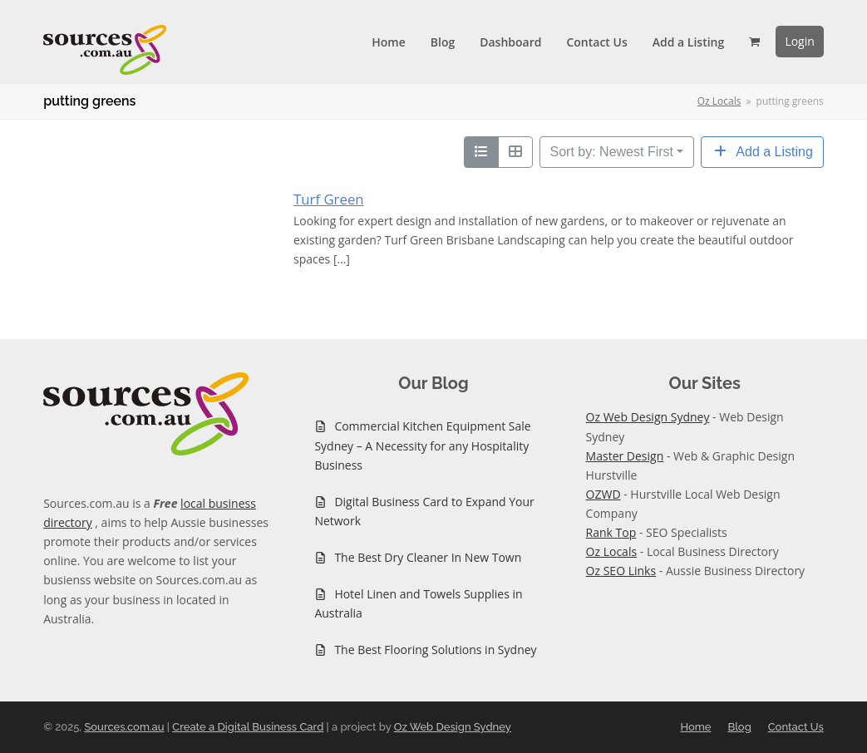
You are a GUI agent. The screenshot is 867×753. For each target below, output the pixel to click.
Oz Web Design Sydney (648, 417)
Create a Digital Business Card (247, 727)
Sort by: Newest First (611, 152)
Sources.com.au (124, 727)
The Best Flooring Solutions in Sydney (435, 649)
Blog (739, 727)
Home (695, 727)
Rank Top (611, 532)
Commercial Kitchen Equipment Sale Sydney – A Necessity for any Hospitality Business (422, 445)
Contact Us (796, 727)
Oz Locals (612, 551)
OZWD (603, 494)
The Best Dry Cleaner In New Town (427, 557)
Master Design (625, 456)
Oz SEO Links (621, 570)
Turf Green (328, 199)
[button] (754, 41)
